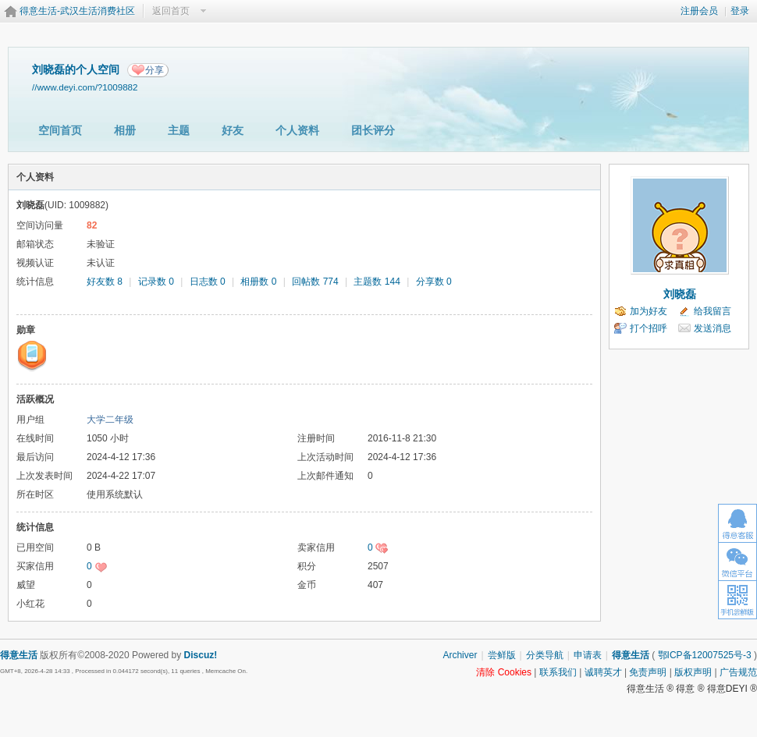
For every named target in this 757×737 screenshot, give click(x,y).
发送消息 (712, 328)
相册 (125, 130)
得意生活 (630, 655)
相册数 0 (258, 281)
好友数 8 (105, 281)
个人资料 (297, 130)
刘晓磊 (679, 294)
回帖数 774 (315, 281)
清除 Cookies (503, 672)
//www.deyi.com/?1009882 (85, 87)
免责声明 (647, 672)
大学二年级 (110, 419)
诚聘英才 (603, 672)
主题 (179, 130)
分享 (154, 70)
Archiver (459, 655)
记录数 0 (156, 281)
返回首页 (171, 10)
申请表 (588, 655)
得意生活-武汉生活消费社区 (77, 10)
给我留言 (712, 311)
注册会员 (699, 10)
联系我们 (558, 672)
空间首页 (60, 130)
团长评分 (373, 130)
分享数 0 (434, 281)
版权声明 (693, 672)
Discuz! (201, 655)
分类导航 (544, 655)
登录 (739, 10)
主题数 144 (377, 281)
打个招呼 (648, 328)
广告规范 (738, 672)
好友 (232, 130)
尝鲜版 (502, 655)
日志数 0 (208, 281)
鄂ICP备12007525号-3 (705, 655)
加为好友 (648, 311)
